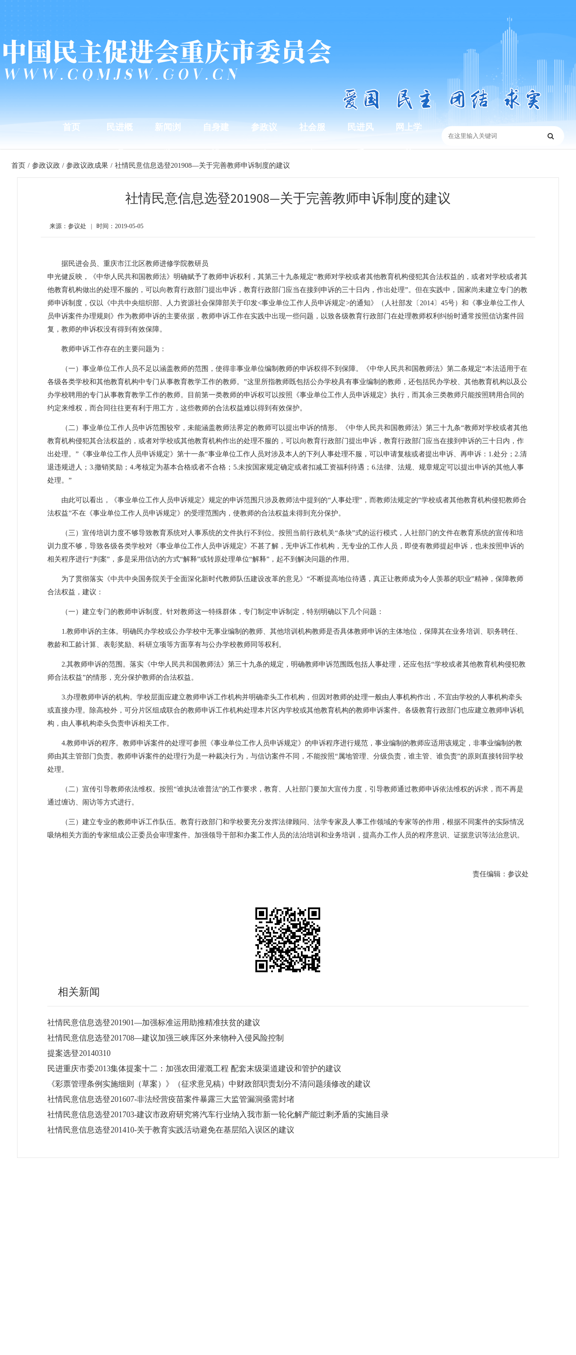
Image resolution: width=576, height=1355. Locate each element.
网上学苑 (409, 140)
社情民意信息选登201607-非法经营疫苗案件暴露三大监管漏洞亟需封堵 (170, 1099)
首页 (71, 127)
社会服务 (312, 140)
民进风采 (360, 140)
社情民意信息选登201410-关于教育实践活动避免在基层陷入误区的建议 (170, 1130)
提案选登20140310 (78, 1053)
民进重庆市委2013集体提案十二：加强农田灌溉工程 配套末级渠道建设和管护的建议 (194, 1068)
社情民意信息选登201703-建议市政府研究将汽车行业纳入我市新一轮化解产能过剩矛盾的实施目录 (218, 1114)
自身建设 (216, 140)
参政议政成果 (87, 165)
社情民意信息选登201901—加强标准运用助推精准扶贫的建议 (153, 1022)
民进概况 (119, 140)
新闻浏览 (168, 140)
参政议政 (264, 140)
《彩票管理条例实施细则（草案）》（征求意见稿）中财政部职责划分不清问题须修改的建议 (209, 1084)
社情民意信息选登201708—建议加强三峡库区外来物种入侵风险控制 (165, 1038)
